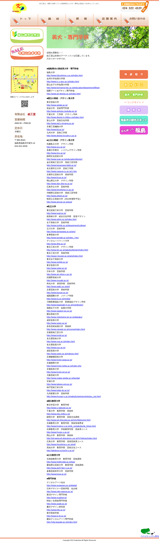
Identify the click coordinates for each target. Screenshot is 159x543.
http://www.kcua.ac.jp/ (56, 177)
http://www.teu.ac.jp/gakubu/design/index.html (67, 250)
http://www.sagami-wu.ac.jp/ (59, 311)
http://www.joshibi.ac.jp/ (57, 262)
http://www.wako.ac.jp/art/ (58, 286)
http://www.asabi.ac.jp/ (57, 504)
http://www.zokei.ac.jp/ (57, 268)
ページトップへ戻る (150, 536)
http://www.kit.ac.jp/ (55, 129)
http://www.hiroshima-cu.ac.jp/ (60, 190)
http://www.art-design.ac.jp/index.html (64, 94)
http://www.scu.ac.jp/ (56, 147)
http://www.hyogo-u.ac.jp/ (58, 432)
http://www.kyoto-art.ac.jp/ (58, 372)
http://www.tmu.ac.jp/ (56, 153)
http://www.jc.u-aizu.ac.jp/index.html (63, 81)
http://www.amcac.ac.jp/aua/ (59, 202)
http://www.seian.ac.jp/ (57, 323)
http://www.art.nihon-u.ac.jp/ (59, 274)
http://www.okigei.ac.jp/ (57, 196)
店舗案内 (107, 20)
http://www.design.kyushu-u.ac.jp (61, 135)
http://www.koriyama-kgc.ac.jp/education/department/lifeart (73, 88)
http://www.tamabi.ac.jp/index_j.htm (63, 238)
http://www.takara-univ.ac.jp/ (59, 384)
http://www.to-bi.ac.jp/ (56, 516)
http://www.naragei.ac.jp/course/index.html (66, 329)
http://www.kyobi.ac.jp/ (57, 335)
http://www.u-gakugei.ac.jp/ (59, 408)
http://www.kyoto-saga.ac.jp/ (59, 360)
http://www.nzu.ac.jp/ (56, 347)
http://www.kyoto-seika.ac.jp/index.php (64, 366)
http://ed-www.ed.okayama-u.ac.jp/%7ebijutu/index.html (72, 438)
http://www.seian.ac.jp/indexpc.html (62, 354)
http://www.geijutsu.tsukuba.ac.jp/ (62, 111)
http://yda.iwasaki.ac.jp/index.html (62, 522)
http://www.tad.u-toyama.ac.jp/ (60, 123)
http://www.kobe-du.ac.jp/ (58, 390)
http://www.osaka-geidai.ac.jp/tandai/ (63, 378)
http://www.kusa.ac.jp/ (56, 474)
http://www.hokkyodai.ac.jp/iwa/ (61, 462)
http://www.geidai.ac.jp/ (57, 105)
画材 (52, 20)
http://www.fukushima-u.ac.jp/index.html (65, 75)
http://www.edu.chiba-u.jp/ (58, 414)
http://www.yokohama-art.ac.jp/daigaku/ (64, 317)
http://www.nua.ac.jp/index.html (61, 341)
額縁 (79, 20)
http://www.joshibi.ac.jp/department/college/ (66, 225)
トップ (24, 20)
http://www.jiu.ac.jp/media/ (58, 299)
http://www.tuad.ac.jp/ (56, 213)
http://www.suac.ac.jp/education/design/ (64, 159)
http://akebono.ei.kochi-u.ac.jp (60, 450)
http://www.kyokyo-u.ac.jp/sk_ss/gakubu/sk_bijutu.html (71, 426)
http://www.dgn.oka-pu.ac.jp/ (59, 183)
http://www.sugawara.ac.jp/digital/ (62, 485)
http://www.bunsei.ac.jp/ (57, 292)
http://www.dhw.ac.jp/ (56, 244)
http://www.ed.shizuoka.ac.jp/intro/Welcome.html (68, 420)
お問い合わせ (135, 20)
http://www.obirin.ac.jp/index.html (61, 219)
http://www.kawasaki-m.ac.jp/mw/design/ (65, 305)
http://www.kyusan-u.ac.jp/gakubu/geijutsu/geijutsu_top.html (74, 396)
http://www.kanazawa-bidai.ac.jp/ (61, 165)
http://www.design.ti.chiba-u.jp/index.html (65, 117)
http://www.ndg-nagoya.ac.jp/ (60, 491)
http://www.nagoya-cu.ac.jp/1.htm (62, 171)
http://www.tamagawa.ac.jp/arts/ (61, 231)
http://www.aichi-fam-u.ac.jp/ (59, 468)
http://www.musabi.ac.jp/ (58, 280)
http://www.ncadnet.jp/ (57, 497)
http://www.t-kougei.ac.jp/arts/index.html (65, 256)
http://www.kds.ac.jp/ (56, 510)
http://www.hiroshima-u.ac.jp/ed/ (61, 444)
